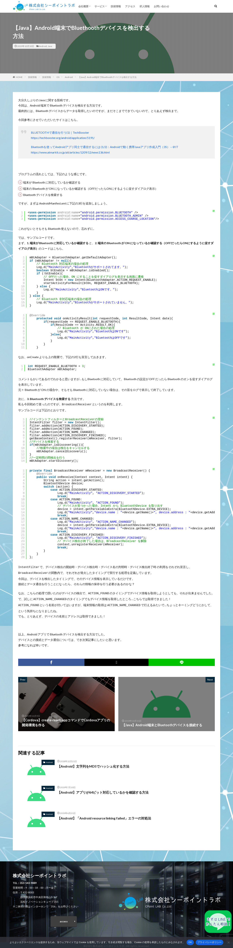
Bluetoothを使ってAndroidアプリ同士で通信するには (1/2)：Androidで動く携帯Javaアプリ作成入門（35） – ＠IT (104, 147)
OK (190, 942)
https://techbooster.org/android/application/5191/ (63, 137)
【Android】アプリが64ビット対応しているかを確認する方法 (103, 790)
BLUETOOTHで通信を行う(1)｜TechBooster (60, 132)
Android (43, 46)
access (64, 919)
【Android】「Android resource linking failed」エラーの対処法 (104, 816)
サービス (99, 6)
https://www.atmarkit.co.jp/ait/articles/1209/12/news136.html (70, 152)
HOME (19, 77)
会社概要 (83, 6)
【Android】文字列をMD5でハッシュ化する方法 (93, 764)
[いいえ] (228, 942)
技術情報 (116, 6)
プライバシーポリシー (210, 942)
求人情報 (144, 6)
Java (50, 46)
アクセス (130, 6)
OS (57, 77)
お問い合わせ (161, 6)
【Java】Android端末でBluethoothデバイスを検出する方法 (107, 77)
